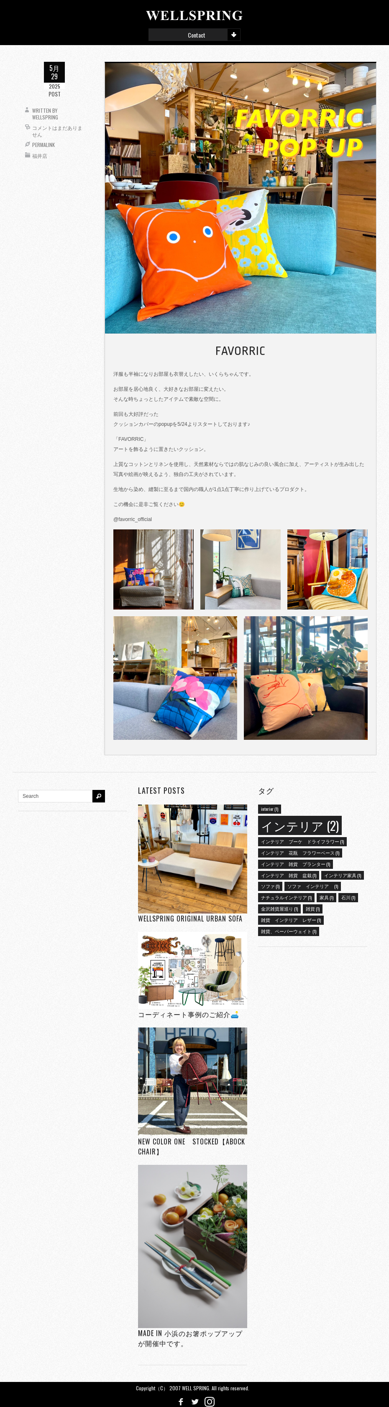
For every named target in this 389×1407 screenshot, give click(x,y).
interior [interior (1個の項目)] (269, 808)
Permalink (43, 144)
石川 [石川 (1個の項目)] (348, 897)
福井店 (39, 155)
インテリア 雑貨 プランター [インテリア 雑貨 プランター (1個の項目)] (295, 863)
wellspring (45, 117)
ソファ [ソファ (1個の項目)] (270, 886)
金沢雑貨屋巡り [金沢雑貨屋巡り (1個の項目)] (279, 908)
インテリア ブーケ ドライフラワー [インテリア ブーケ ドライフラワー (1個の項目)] (302, 841)
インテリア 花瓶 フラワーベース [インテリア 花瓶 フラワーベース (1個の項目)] (300, 852)
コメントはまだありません (57, 131)
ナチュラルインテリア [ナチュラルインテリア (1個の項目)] (286, 897)
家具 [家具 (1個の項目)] (326, 897)
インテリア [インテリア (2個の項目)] (300, 825)
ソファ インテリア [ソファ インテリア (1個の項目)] (312, 886)
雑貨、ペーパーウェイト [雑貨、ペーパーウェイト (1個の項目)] (288, 931)
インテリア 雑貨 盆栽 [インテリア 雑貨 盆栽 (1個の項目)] (288, 875)
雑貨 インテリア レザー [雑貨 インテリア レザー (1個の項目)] (291, 919)
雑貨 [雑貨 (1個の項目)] (313, 908)
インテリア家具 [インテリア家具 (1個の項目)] (342, 875)
